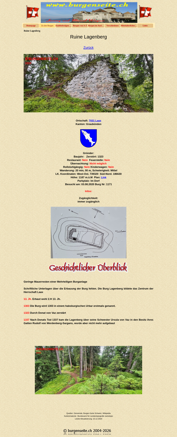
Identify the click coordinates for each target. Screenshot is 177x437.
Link (103, 177)
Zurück (88, 47)
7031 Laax (95, 120)
